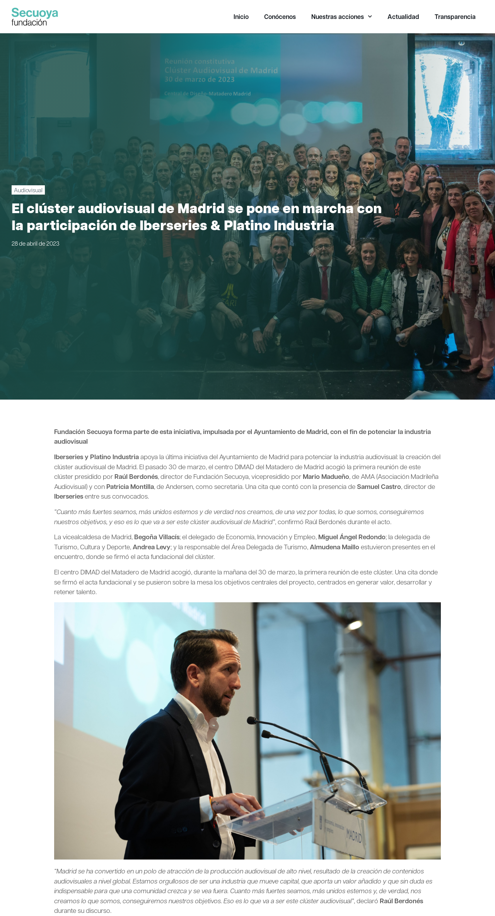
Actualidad (403, 16)
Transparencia (455, 16)
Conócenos (280, 16)
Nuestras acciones (341, 16)
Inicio (241, 16)
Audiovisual (28, 190)
